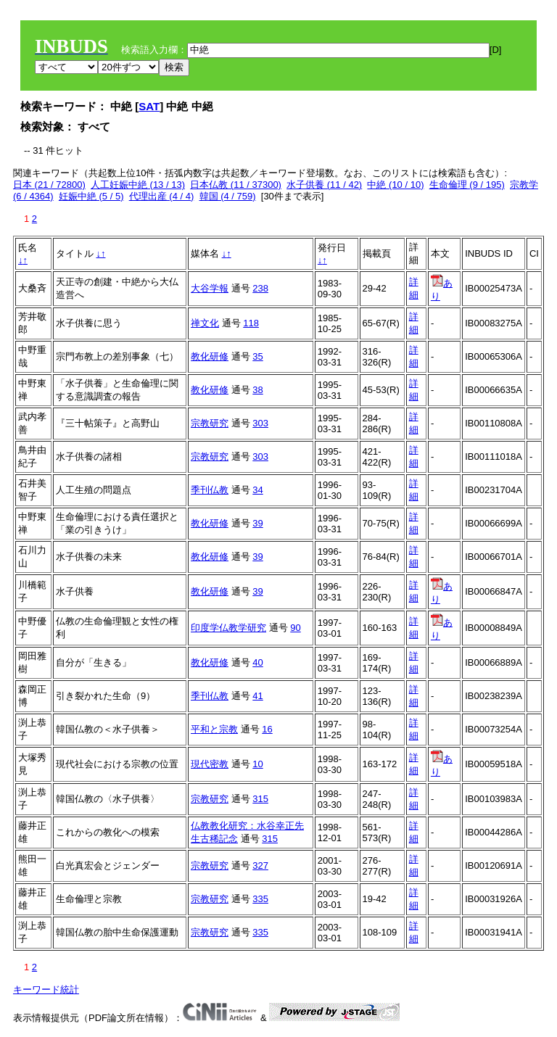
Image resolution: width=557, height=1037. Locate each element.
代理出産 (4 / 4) (161, 196)
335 (260, 898)
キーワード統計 (46, 989)
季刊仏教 (209, 489)
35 (257, 356)
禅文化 (205, 323)
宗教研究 (209, 423)
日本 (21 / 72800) (49, 184)
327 (260, 865)
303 (260, 423)
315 (260, 798)
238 (260, 288)
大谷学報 (209, 288)
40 (257, 662)
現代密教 (209, 764)
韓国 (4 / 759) (227, 196)
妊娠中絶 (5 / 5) (91, 196)
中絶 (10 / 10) (395, 184)
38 (257, 389)
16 (267, 729)
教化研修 (209, 356)
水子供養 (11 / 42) (324, 184)
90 (295, 627)
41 (257, 695)
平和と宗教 (214, 729)
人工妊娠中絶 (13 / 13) (138, 184)
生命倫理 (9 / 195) (467, 184)
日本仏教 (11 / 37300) (235, 184)
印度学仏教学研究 (228, 627)
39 (257, 523)
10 (257, 764)
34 (257, 489)
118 (251, 323)
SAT (149, 106)
